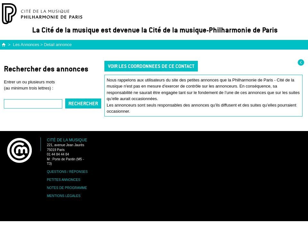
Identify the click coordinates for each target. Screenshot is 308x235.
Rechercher (83, 103)
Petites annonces (63, 180)
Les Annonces (26, 44)
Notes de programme (67, 188)
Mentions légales (64, 196)
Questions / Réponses (67, 172)
